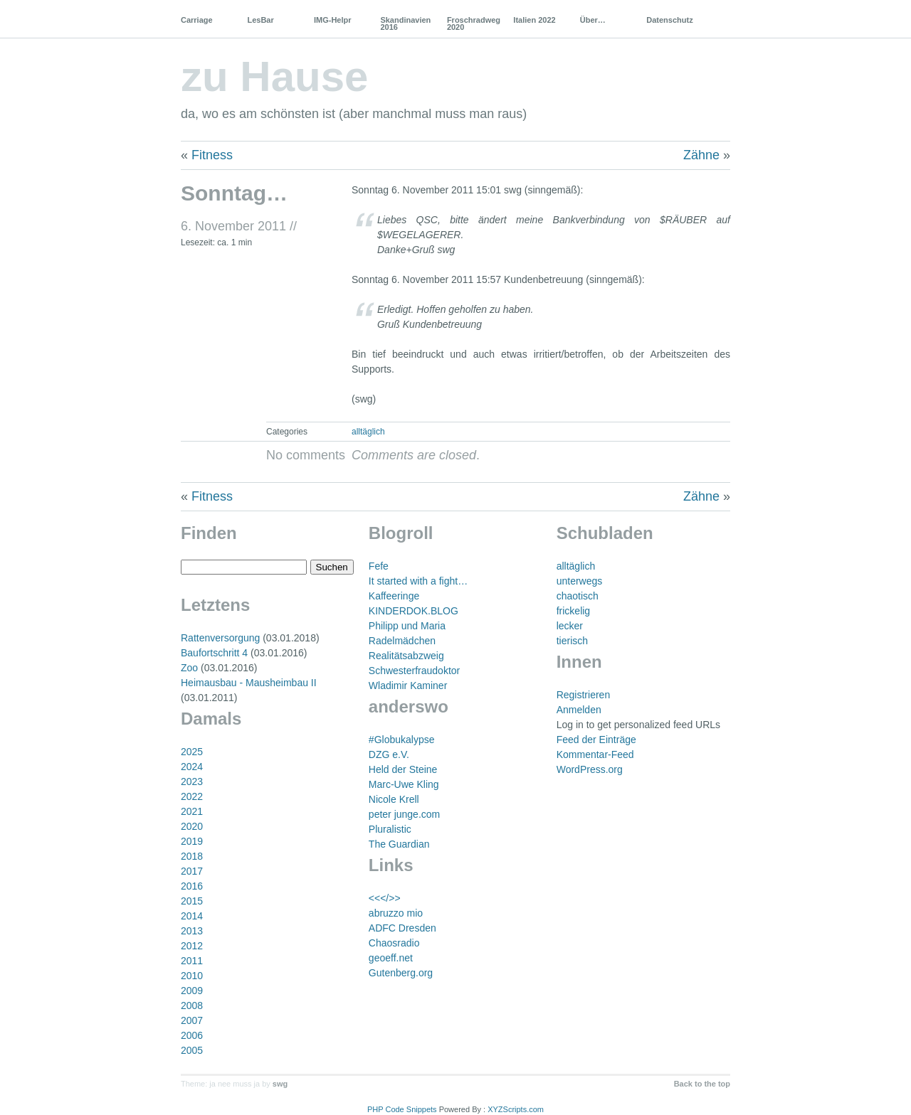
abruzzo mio (396, 913)
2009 (192, 990)
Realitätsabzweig (406, 655)
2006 (192, 1035)
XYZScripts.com (516, 1109)
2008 (192, 1005)
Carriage (197, 20)
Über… (593, 20)
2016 (192, 886)
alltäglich (368, 432)
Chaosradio (394, 943)
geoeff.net (391, 958)
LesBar (260, 20)
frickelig (573, 611)
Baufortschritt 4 (214, 652)
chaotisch (578, 596)
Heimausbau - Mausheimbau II (249, 682)
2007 (192, 1020)
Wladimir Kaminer (408, 685)
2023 (192, 781)
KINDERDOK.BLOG (413, 611)
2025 (192, 751)
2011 (192, 960)
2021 (192, 811)
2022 (192, 796)
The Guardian (399, 844)
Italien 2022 (534, 20)
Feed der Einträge (596, 739)
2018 (192, 856)
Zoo (189, 667)
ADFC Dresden (402, 928)
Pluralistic (390, 829)
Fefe (379, 566)
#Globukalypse (402, 739)
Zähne (701, 155)
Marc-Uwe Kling (404, 784)
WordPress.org (590, 769)
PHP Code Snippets (402, 1109)
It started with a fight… (418, 581)
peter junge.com (404, 814)
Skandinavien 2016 (405, 23)
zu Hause (274, 76)
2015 (192, 901)
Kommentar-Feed (595, 754)
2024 (192, 766)
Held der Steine (403, 769)
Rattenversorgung (220, 638)
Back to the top (702, 1083)
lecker (570, 625)
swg (280, 1083)
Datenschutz (669, 20)
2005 (192, 1050)
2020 (192, 826)
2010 (192, 975)
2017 (192, 871)
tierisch (572, 640)
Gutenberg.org (401, 972)
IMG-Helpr (333, 20)
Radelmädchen (402, 640)
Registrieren (583, 694)
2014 (192, 916)
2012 (192, 945)
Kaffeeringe (394, 596)
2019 (192, 841)
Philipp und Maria (407, 625)
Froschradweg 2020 (473, 23)
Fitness (212, 155)
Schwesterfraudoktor (414, 670)
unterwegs (580, 581)
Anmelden (579, 709)
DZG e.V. (389, 754)
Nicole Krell (394, 799)
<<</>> (385, 898)
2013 (192, 931)
